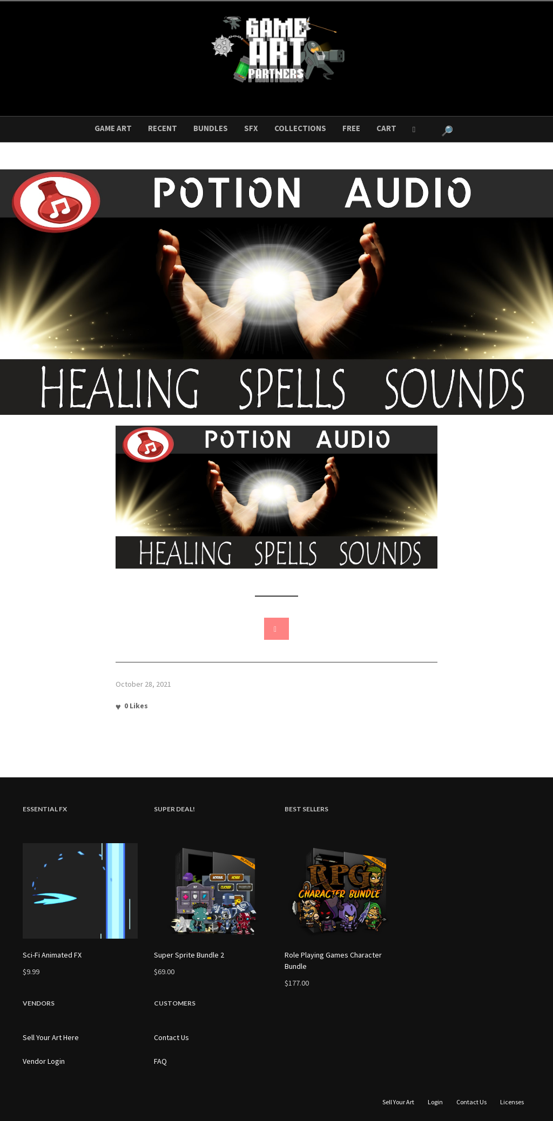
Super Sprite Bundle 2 (189, 955)
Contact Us (171, 1037)
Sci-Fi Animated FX (52, 955)
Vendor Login (44, 1061)
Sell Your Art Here (51, 1037)
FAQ (160, 1061)
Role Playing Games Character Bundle (333, 960)
